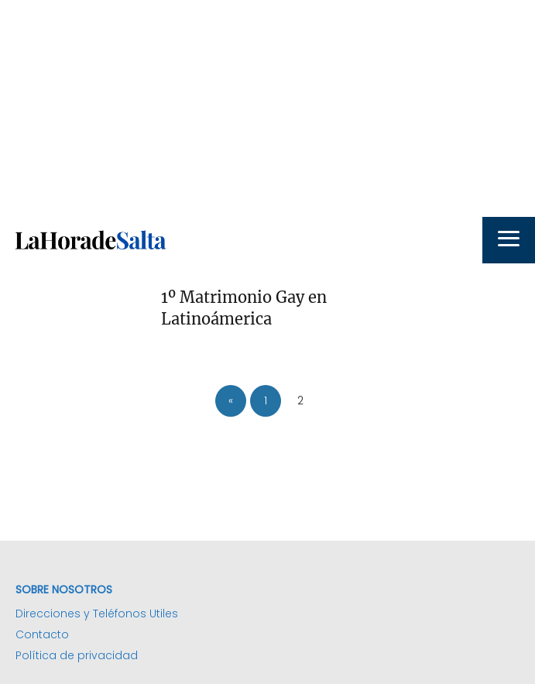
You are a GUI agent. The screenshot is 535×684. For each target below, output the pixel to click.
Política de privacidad (76, 655)
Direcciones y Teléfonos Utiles (96, 613)
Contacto (42, 634)
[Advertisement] (267, 108)
